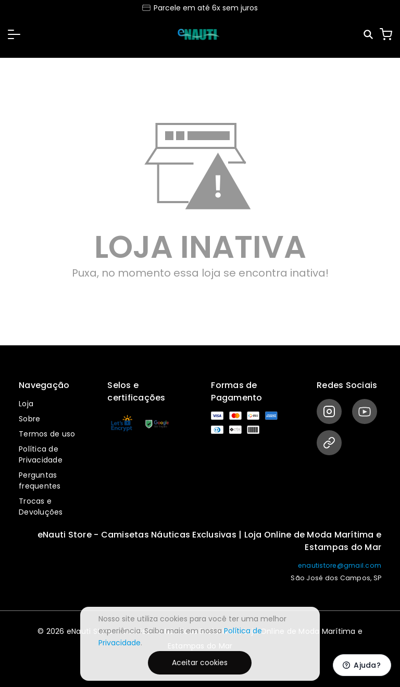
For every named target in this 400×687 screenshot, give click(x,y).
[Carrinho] (386, 34)
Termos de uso (47, 434)
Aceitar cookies (200, 662)
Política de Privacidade (41, 454)
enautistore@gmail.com (339, 565)
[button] (14, 34)
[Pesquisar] (369, 34)
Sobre (29, 419)
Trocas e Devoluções (41, 506)
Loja (26, 403)
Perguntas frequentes (40, 480)
